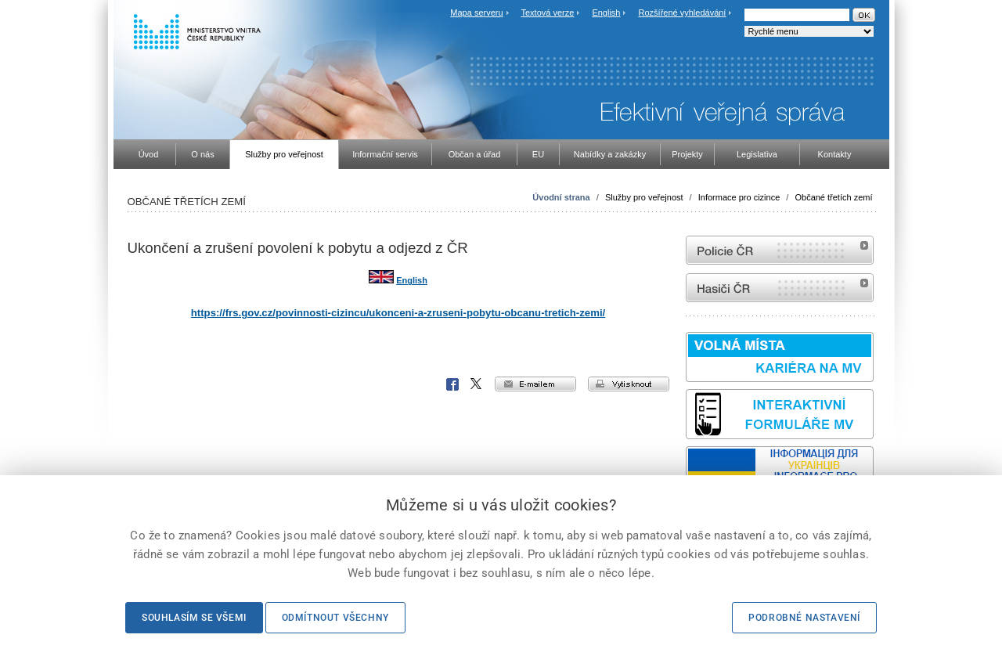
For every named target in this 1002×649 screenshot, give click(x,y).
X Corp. (476, 384)
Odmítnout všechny (335, 617)
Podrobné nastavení (804, 617)
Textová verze (547, 12)
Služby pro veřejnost (644, 197)
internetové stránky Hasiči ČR (780, 287)
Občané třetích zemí (833, 197)
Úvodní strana (560, 197)
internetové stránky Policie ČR (780, 250)
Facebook (452, 384)
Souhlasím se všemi (194, 617)
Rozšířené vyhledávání (682, 12)
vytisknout (628, 384)
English (606, 12)
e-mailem (535, 384)
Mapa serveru (476, 12)
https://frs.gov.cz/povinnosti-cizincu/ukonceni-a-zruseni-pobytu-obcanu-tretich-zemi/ (398, 313)
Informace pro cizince (739, 197)
